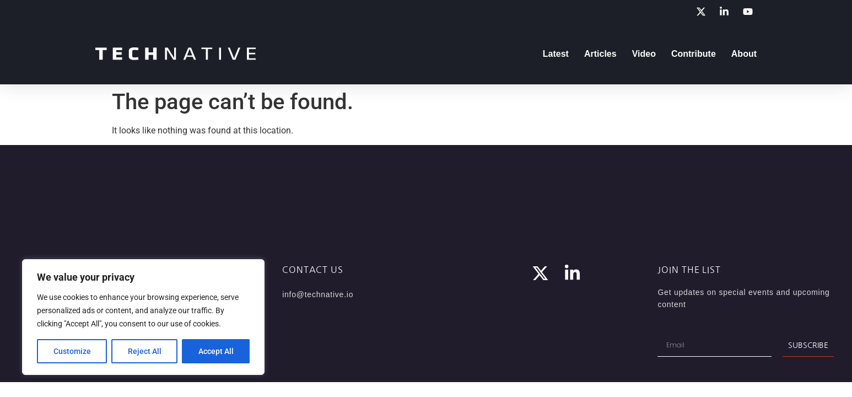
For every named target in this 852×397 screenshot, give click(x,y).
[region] (143, 317)
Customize (72, 351)
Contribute (693, 53)
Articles (600, 53)
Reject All (144, 351)
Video (644, 53)
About (744, 53)
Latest (556, 53)
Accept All (216, 351)
